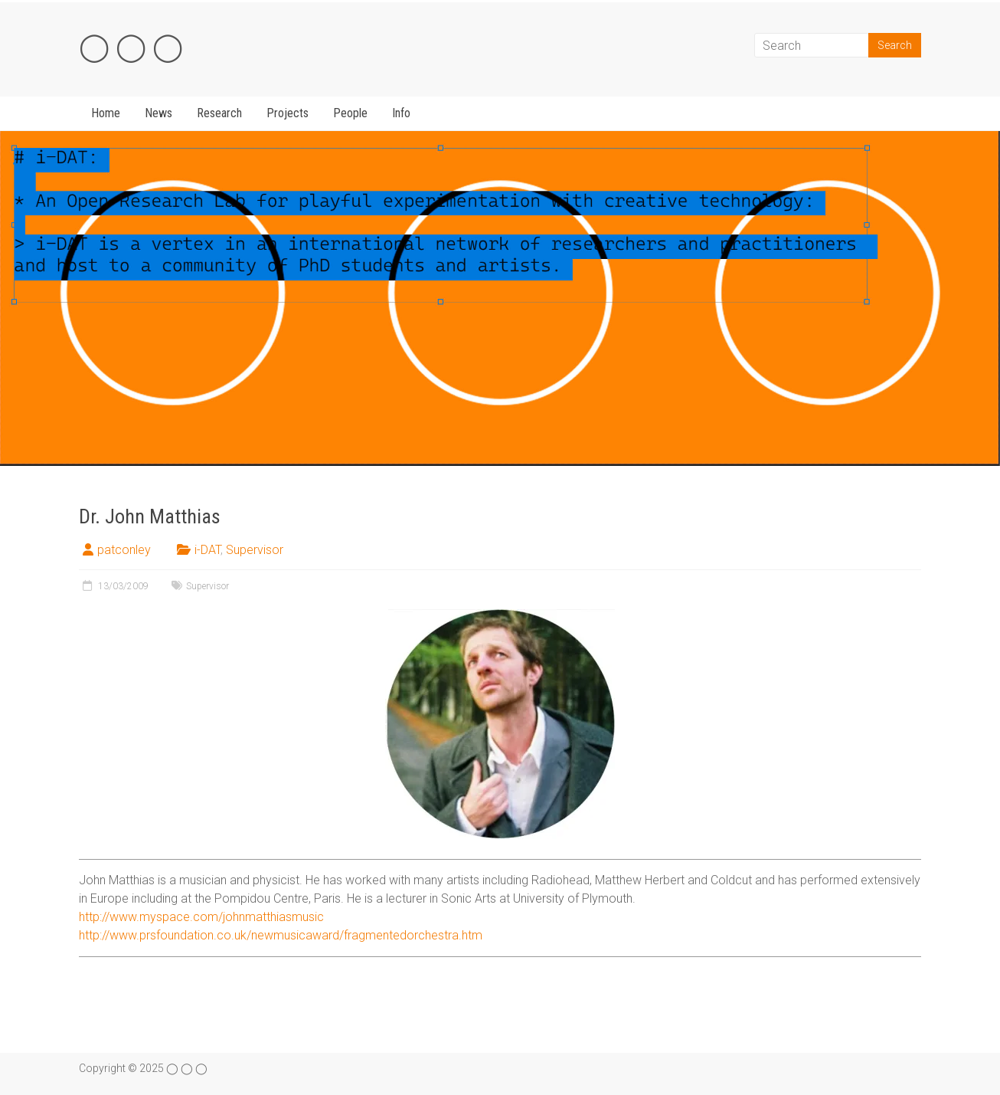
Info (401, 113)
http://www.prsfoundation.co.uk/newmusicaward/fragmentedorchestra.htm (280, 935)
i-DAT (207, 550)
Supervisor (254, 550)
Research (219, 113)
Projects (287, 113)
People (350, 113)
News (158, 113)
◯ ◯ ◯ (131, 47)
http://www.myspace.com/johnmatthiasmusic (201, 917)
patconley (124, 550)
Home (105, 113)
